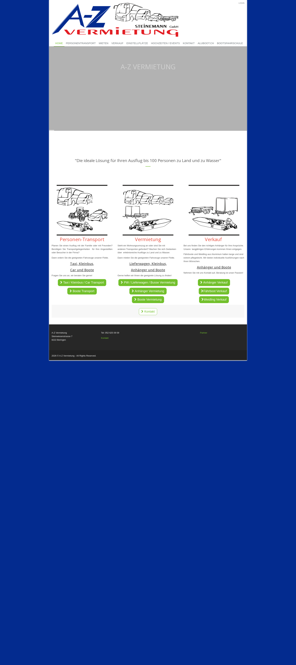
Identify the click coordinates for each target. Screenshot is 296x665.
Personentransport (81, 43)
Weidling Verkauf (213, 299)
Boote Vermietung (148, 299)
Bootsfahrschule (230, 43)
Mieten (103, 43)
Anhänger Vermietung (148, 291)
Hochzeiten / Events (165, 43)
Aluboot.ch (206, 43)
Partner (203, 332)
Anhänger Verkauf (213, 282)
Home (59, 43)
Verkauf (117, 43)
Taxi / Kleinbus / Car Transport (82, 282)
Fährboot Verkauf (214, 291)
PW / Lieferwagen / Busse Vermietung (148, 282)
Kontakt (189, 43)
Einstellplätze (137, 43)
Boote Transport (82, 291)
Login (241, 3)
